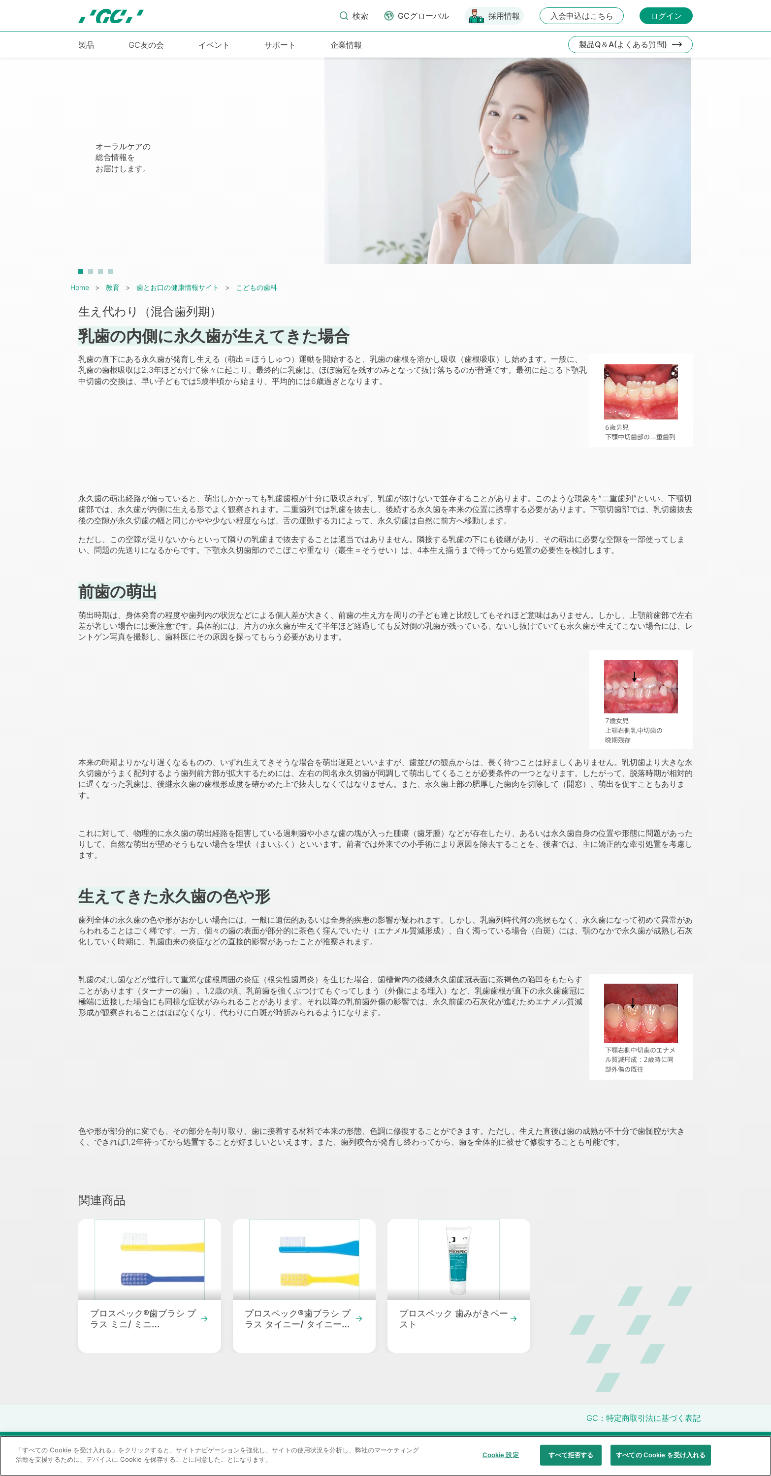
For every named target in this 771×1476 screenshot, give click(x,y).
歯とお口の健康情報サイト (177, 287)
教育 (113, 287)
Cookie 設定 (500, 1460)
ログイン (666, 16)
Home (79, 287)
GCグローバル (423, 16)
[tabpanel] (385, 166)
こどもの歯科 (256, 287)
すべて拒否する (571, 1460)
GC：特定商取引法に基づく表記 (643, 1418)
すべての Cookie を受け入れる (661, 1460)
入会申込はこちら (581, 16)
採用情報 (504, 16)
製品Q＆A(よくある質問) (623, 44)
